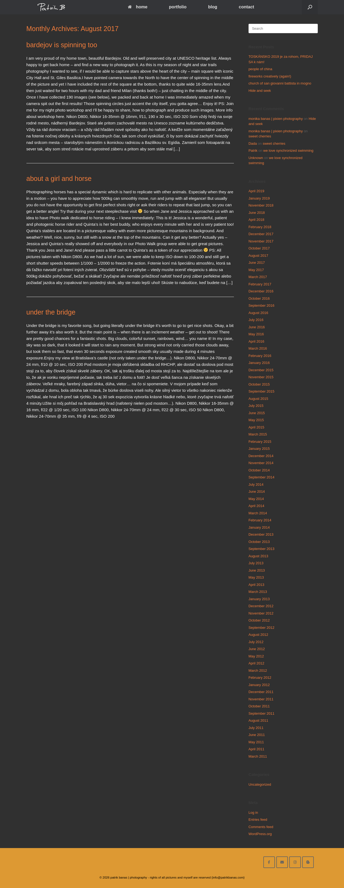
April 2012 (256, 663)
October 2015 (259, 384)
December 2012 (261, 606)
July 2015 (256, 406)
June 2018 (256, 213)
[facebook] (269, 862)
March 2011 (257, 756)
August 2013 (258, 556)
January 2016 (259, 363)
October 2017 (259, 248)
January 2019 (259, 198)
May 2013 (256, 577)
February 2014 (259, 520)
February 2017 (259, 284)
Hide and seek (259, 91)
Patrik (252, 150)
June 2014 (256, 491)
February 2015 (259, 442)
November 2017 (261, 241)
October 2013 (259, 542)
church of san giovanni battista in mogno (279, 83)
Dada (252, 143)
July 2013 (256, 563)
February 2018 (259, 227)
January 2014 (259, 527)
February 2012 (259, 678)
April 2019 (256, 191)
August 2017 (258, 256)
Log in (253, 813)
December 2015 (261, 370)
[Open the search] (310, 7)
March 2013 (257, 592)
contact (246, 7)
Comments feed (260, 827)
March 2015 (257, 434)
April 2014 (256, 506)
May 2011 (256, 742)
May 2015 (256, 420)
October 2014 (259, 470)
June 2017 (256, 263)
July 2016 (256, 320)
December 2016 (261, 291)
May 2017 (256, 270)
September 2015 (261, 391)
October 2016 (259, 298)
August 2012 (258, 635)
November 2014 (261, 463)
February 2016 (259, 356)
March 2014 (257, 513)
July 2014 (256, 484)
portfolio (177, 7)
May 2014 (256, 499)
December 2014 (261, 456)
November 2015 (261, 377)
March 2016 (257, 348)
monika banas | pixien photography (275, 119)
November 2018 (261, 205)
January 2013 (259, 599)
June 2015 (256, 413)
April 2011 (256, 749)
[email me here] (282, 862)
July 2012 (256, 642)
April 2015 (256, 427)
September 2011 (261, 713)
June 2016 (256, 327)
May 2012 (256, 656)
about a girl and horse (59, 178)
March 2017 (257, 277)
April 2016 (256, 341)
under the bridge (51, 312)
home (138, 7)
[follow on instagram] (295, 862)
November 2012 (261, 613)
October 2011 (259, 706)
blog (212, 7)
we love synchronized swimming (288, 150)
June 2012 (256, 649)
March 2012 (257, 670)
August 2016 (258, 313)
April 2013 (256, 585)
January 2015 (259, 449)
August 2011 (258, 720)
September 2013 (261, 549)
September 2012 (261, 628)
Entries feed (257, 820)
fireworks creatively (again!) (269, 76)
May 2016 (256, 334)
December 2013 (261, 534)
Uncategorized (259, 784)
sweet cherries (259, 136)
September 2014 (261, 477)
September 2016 (261, 305)
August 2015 (258, 399)
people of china (260, 69)
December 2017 (261, 234)
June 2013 (256, 570)
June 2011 (256, 735)
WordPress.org (260, 834)
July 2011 (256, 728)
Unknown (255, 158)
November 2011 (261, 699)
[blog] (308, 862)
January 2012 (259, 685)
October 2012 (259, 620)
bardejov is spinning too (61, 45)
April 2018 (256, 220)
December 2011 (261, 692)
